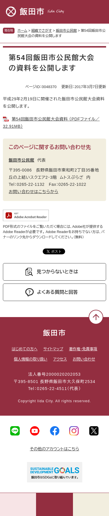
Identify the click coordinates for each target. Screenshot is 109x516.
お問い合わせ (84, 359)
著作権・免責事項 (83, 349)
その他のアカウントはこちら (54, 449)
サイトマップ (53, 349)
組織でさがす (41, 31)
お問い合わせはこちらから (33, 191)
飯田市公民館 (66, 31)
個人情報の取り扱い (30, 359)
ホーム (22, 31)
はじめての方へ (24, 349)
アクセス (60, 359)
